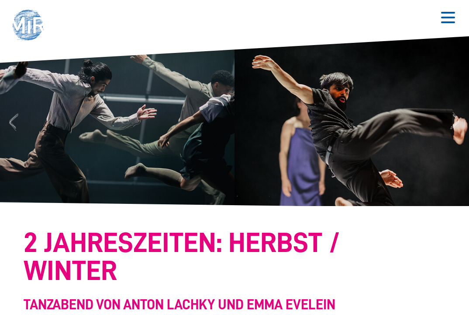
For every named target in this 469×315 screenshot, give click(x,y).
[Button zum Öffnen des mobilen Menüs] (448, 17)
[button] (31, 26)
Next (456, 121)
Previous (12, 121)
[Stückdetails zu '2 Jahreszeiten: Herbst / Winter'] (230, 271)
